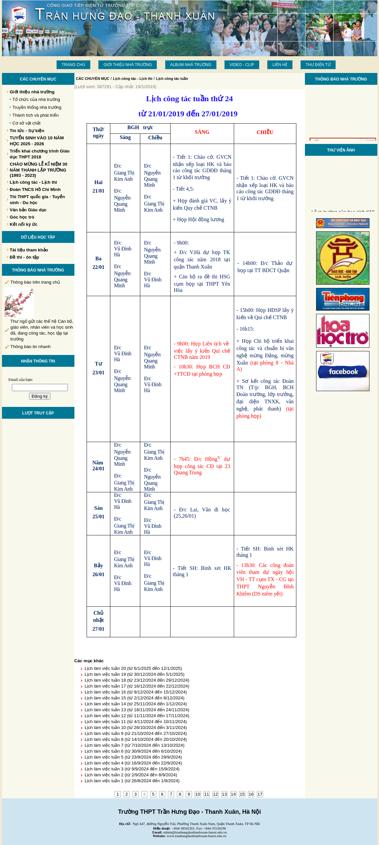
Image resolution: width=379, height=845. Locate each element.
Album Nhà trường (190, 64)
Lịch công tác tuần (172, 79)
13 (224, 794)
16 (251, 794)
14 (233, 794)
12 (215, 794)
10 (197, 794)
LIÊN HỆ (279, 64)
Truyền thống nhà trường (37, 107)
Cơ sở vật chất (27, 123)
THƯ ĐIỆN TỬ (318, 64)
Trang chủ (73, 64)
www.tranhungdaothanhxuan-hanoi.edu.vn (196, 836)
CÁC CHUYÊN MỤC (93, 79)
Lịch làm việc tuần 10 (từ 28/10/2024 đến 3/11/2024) (136, 727)
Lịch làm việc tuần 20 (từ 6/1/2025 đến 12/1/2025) (133, 668)
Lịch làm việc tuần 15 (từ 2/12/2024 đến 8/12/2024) (134, 697)
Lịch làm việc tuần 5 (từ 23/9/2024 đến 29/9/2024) (133, 757)
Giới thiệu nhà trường (127, 64)
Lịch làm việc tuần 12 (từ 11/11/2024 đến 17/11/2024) (137, 715)
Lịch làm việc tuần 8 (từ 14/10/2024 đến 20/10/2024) (136, 739)
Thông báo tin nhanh (31, 346)
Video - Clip (242, 64)
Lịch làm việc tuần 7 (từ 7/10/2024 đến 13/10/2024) (134, 745)
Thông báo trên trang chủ (35, 282)
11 (206, 794)
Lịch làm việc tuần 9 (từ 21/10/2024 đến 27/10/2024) (136, 733)
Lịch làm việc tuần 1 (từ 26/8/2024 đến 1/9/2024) (132, 780)
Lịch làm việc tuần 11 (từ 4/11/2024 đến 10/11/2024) (136, 721)
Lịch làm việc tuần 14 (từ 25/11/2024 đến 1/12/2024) (136, 703)
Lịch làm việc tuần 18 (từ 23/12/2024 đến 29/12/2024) (137, 680)
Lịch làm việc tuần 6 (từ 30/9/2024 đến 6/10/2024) (133, 751)
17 (259, 794)
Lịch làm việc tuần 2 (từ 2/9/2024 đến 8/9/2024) (131, 774)
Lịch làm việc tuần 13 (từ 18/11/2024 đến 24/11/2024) (137, 709)
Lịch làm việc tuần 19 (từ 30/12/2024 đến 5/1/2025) (134, 674)
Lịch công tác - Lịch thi (132, 79)
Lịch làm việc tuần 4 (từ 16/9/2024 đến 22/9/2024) (133, 763)
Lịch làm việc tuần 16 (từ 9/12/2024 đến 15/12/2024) (136, 692)
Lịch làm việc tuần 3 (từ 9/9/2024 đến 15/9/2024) (132, 768)
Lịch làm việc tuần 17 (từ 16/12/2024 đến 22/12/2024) (137, 686)
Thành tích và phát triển (36, 115)
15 (242, 794)
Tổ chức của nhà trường (36, 99)
